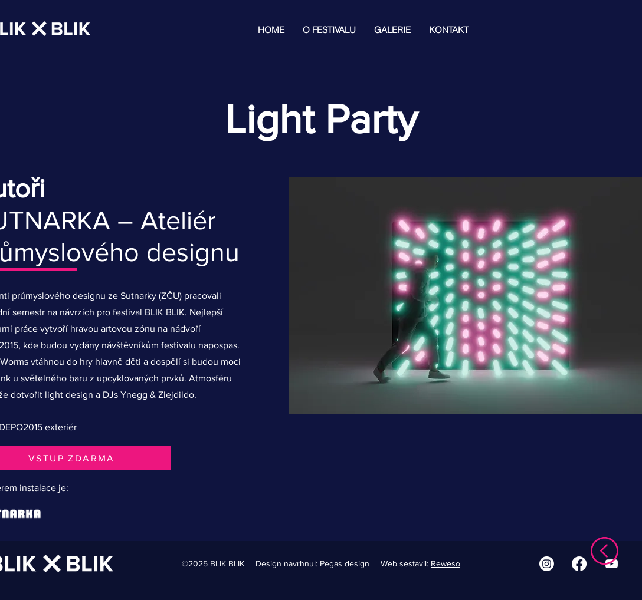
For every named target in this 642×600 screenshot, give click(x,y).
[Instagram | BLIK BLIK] (546, 563)
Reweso (445, 563)
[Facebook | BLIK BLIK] (579, 563)
